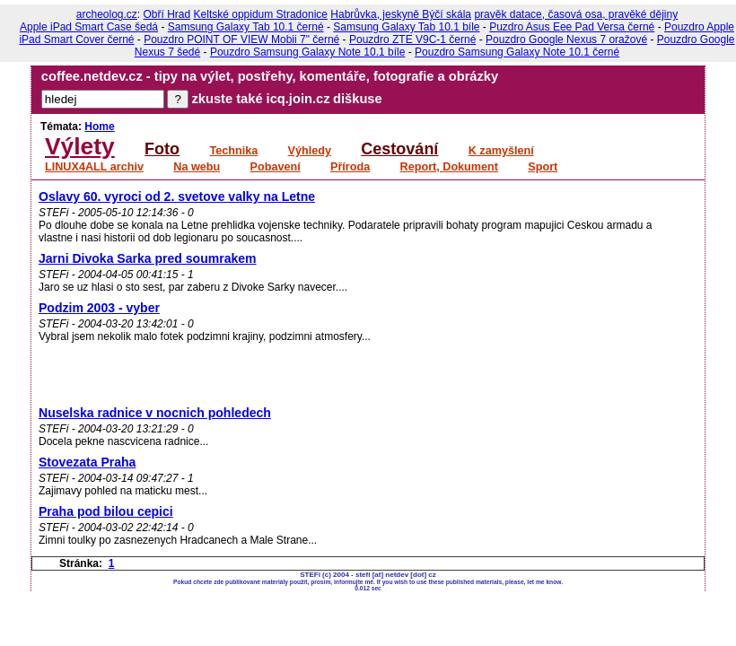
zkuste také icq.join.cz (261, 99)
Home (99, 126)
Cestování (399, 149)
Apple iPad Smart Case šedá (89, 27)
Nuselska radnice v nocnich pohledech (155, 413)
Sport (542, 167)
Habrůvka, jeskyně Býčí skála (400, 14)
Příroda (350, 167)
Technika (233, 150)
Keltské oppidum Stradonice (261, 14)
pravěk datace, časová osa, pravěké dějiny (576, 14)
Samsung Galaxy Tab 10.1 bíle (406, 27)
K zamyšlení (501, 150)
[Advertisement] (249, 355)
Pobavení (275, 167)
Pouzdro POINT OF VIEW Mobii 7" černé (241, 39)
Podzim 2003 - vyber (99, 308)
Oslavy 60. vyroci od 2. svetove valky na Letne (177, 196)
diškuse (357, 99)
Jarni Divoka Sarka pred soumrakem (148, 258)
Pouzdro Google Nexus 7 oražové (566, 39)
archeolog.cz (106, 14)
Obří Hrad (167, 14)
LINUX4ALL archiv (94, 167)
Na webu (196, 167)
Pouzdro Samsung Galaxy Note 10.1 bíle (307, 52)
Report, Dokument (449, 167)
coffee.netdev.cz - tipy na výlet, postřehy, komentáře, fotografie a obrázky (269, 76)
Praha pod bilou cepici (106, 511)
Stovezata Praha (87, 462)
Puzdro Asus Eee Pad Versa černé (571, 27)
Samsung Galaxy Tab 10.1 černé (246, 27)
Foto (162, 149)
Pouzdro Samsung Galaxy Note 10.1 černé (517, 52)
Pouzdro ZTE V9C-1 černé (412, 39)
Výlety (80, 146)
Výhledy (309, 150)
